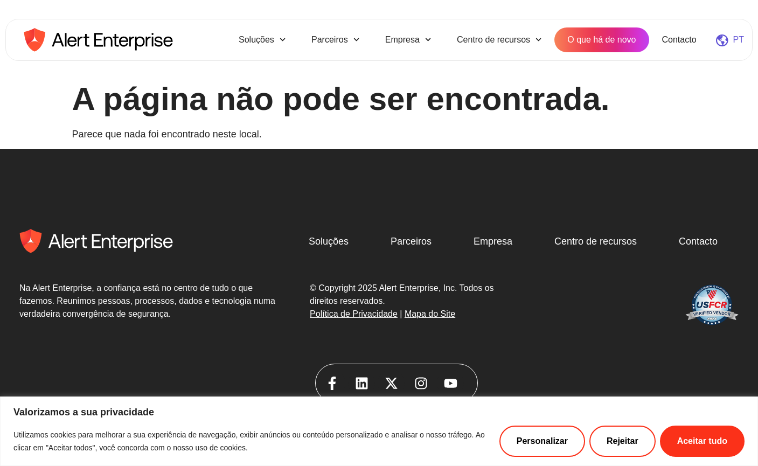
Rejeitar (622, 441)
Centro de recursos (499, 39)
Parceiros (335, 39)
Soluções (262, 39)
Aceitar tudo (702, 441)
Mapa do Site (430, 313)
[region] (379, 431)
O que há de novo (601, 39)
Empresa (408, 39)
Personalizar (542, 441)
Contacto (679, 39)
